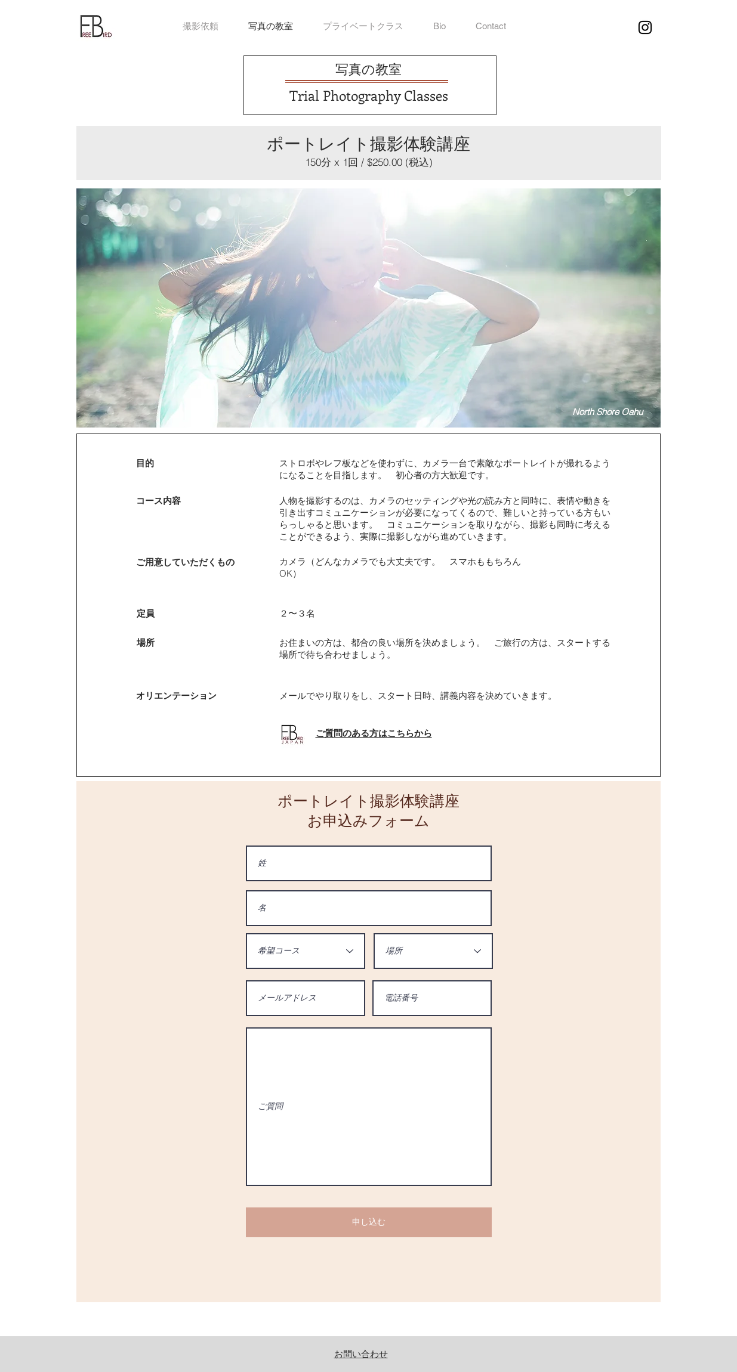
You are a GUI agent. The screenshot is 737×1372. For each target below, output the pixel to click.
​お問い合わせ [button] (361, 1353)
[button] (491, 26)
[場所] (433, 951)
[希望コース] (305, 951)
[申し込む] (369, 1222)
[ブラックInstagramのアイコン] (645, 27)
